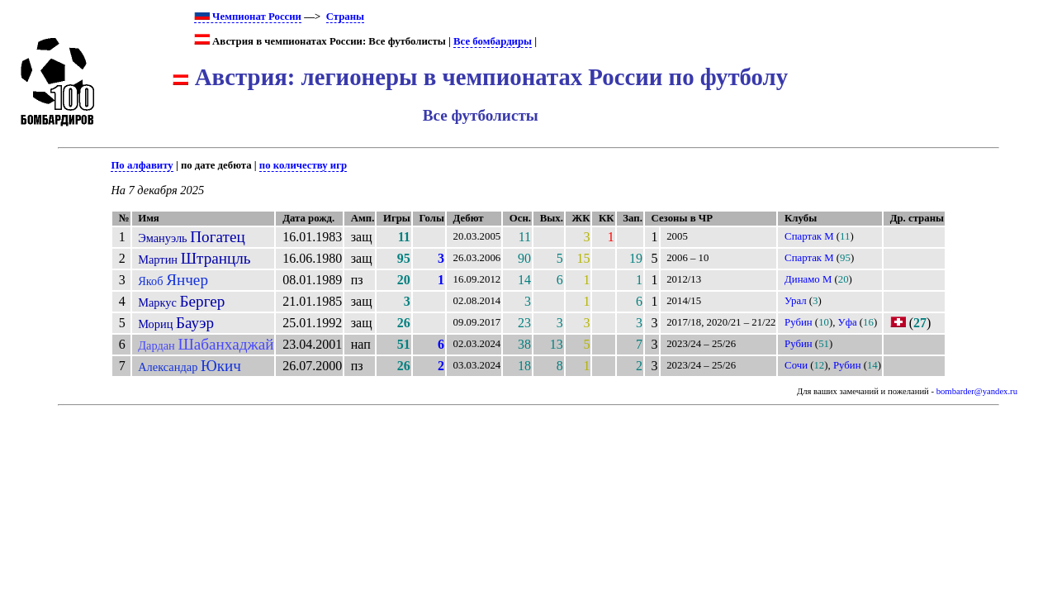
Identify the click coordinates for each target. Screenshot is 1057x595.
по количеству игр (303, 165)
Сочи (796, 365)
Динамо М (808, 279)
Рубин (798, 322)
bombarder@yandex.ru (976, 391)
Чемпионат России (247, 16)
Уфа (847, 322)
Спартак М (809, 236)
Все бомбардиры (492, 41)
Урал (795, 301)
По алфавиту (142, 165)
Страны (345, 16)
